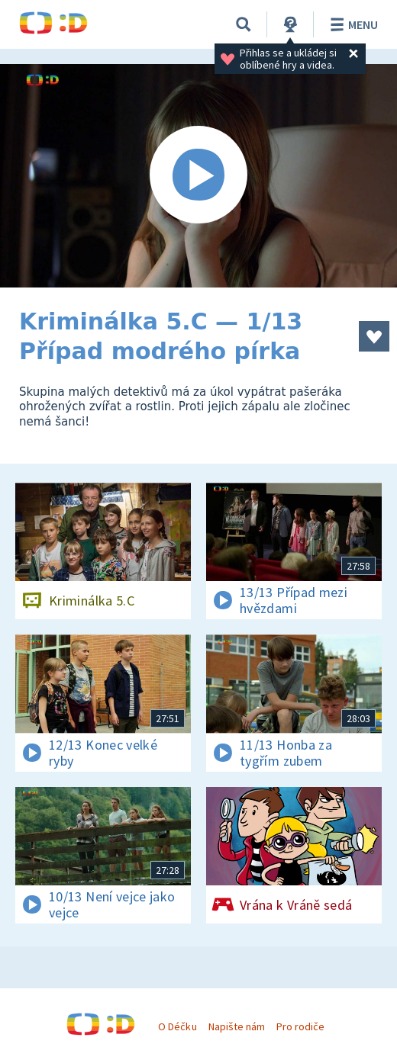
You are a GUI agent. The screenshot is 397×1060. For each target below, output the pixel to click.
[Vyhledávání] (243, 24)
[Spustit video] (198, 175)
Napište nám (236, 1026)
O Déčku (177, 1026)
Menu (351, 24)
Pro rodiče (300, 1026)
